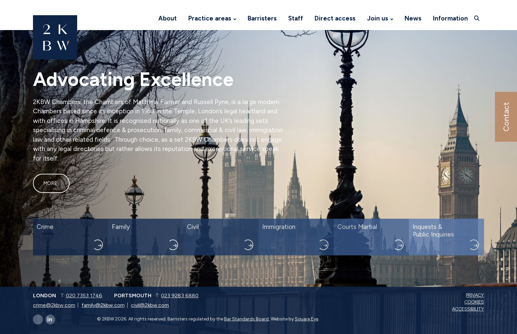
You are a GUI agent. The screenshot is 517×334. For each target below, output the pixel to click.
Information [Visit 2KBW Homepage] (450, 18)
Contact (505, 116)
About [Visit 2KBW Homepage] (167, 18)
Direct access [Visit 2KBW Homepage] (335, 18)
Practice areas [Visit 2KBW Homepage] (209, 18)
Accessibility (468, 309)
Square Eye (306, 319)
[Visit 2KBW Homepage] (146, 18)
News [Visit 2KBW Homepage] (413, 18)
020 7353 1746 (84, 295)
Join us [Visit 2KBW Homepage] (377, 18)
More (50, 183)
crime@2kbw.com (54, 305)
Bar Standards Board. (247, 319)
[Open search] (477, 18)
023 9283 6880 (179, 295)
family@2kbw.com (103, 305)
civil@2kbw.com (150, 305)
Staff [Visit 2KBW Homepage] (295, 18)
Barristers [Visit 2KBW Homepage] (262, 18)
